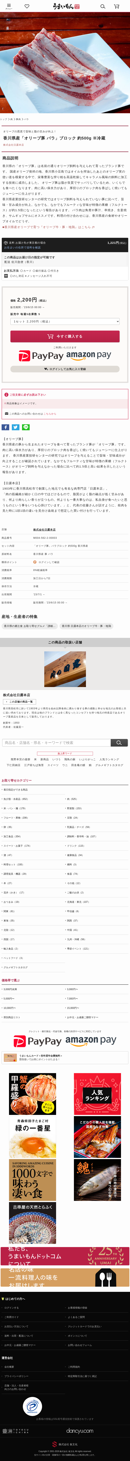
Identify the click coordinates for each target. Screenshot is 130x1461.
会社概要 (9, 1366)
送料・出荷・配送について (18, 1335)
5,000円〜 (9, 998)
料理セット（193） (14, 864)
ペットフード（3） (14, 958)
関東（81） (10, 911)
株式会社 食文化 (68, 1444)
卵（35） (8, 827)
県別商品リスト (12, 1017)
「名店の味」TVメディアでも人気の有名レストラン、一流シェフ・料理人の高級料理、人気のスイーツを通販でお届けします (65, 1277)
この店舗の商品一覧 (21, 701)
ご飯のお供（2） (76, 892)
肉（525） (72, 799)
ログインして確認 (49, 562)
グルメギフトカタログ (109, 765)
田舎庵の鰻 (78, 765)
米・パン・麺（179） (15, 808)
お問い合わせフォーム (80, 1345)
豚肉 (18, 119)
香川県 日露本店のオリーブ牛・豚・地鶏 (86, 626)
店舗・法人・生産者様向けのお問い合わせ (16, 1387)
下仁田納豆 (14, 765)
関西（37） (73, 920)
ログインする (11, 1307)
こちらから (49, 413)
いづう (56, 759)
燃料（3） (72, 864)
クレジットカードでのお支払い (85, 1326)
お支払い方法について (16, 1326)
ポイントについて (77, 1335)
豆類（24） (73, 817)
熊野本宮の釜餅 (20, 759)
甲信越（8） (74, 911)
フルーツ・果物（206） (16, 817)
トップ (3, 119)
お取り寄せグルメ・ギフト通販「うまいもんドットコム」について (65, 1256)
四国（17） (10, 939)
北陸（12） (10, 930)
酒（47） (8, 855)
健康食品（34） (75, 855)
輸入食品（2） (11, 948)
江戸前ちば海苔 (34, 765)
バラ (26, 119)
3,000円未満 (10, 989)
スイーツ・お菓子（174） (18, 845)
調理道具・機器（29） (16, 874)
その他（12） (74, 883)
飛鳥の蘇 (70, 759)
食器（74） (73, 874)
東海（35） (10, 920)
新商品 (44, 759)
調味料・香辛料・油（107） (82, 836)
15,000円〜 (73, 1008)
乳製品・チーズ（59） (79, 827)
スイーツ (53, 765)
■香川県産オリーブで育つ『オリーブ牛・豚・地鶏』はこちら (46, 227)
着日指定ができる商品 (16, 789)
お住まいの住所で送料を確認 (22, 247)
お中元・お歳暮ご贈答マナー (82, 1017)
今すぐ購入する (65, 336)
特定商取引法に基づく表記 (82, 1376)
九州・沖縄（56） (77, 939)
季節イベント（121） (78, 948)
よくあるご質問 (76, 1317)
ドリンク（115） (76, 845)
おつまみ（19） (12, 902)
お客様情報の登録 (77, 1307)
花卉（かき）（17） (14, 892)
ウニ (65, 765)
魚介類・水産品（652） (16, 799)
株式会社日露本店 (13, 145)
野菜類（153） (75, 808)
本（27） (8, 883)
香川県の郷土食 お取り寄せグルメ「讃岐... (29, 626)
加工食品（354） (13, 836)
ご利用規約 (74, 1366)
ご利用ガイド (11, 1317)
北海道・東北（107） (78, 902)
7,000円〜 (72, 998)
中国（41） (73, 930)
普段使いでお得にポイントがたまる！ (40, 1057)
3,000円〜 (72, 989)
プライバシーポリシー (16, 1376)
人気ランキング (109, 759)
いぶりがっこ (87, 759)
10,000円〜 (10, 1008)
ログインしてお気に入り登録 (65, 369)
